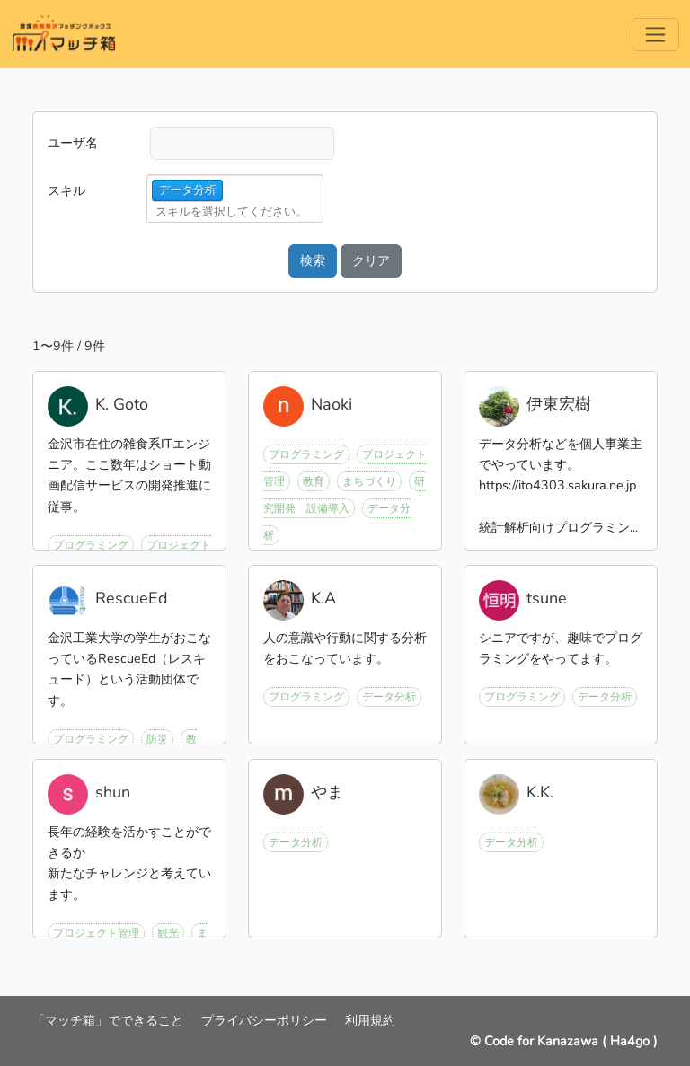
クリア (371, 260)
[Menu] (655, 34)
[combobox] (237, 212)
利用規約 (370, 1020)
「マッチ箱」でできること (109, 1020)
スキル (66, 190)
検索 (312, 260)
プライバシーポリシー (266, 1020)
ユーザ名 (73, 143)
